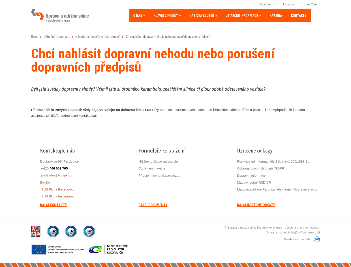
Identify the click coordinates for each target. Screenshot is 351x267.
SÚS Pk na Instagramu (57, 196)
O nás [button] (138, 16)
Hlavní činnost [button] (166, 16)
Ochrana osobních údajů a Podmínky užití (293, 232)
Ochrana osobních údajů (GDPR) (262, 168)
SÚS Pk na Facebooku (57, 189)
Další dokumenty (153, 205)
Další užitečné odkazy (256, 205)
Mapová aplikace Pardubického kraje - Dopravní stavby (278, 189)
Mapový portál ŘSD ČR (254, 182)
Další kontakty (53, 205)
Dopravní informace (251, 175)
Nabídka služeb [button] (202, 16)
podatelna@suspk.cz (55, 175)
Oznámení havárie (152, 168)
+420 (53, 168)
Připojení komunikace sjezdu (160, 175)
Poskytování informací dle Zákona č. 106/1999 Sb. (274, 161)
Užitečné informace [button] (242, 16)
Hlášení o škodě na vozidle (159, 161)
